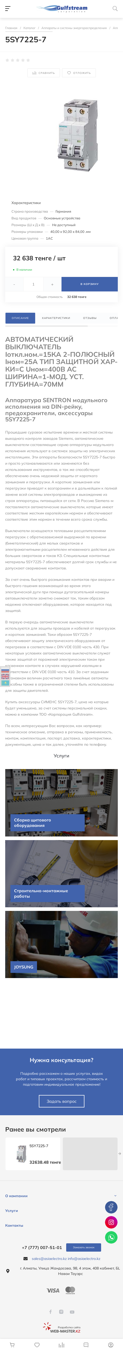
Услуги (11, 1210)
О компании (16, 1196)
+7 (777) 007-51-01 (42, 1247)
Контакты (14, 1225)
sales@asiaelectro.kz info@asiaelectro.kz (66, 1258)
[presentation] (119, 1153)
